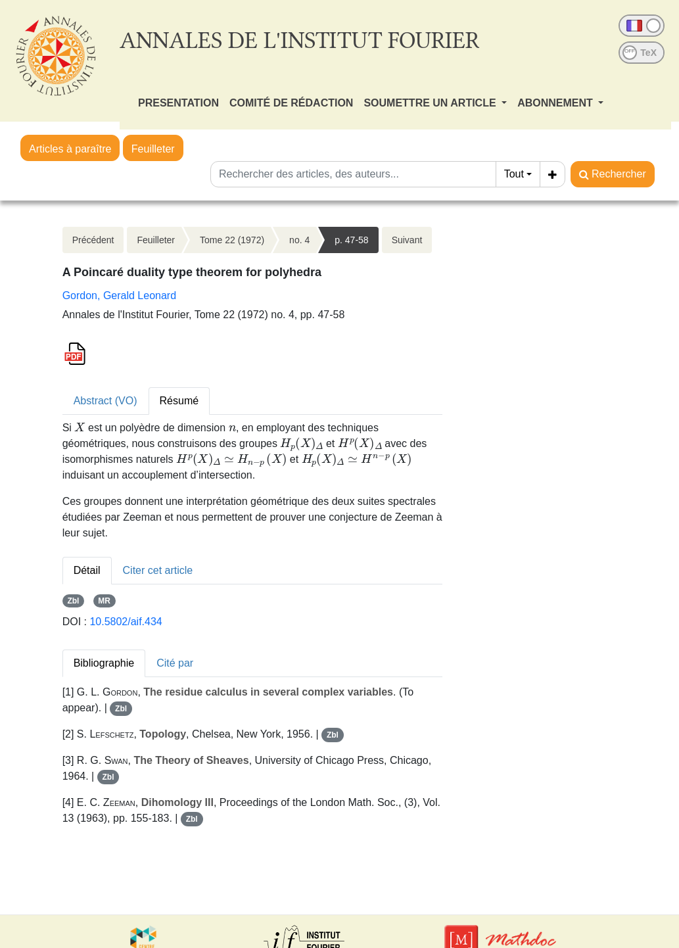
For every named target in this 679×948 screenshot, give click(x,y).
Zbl (73, 600)
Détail (87, 570)
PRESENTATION (178, 102)
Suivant (407, 240)
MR (104, 600)
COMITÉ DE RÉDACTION (291, 102)
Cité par (174, 663)
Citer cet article (158, 570)
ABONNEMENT (556, 102)
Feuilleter (153, 148)
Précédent (93, 240)
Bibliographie (104, 663)
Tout (514, 173)
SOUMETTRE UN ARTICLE (431, 102)
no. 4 (299, 240)
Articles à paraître (70, 148)
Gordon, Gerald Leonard (119, 295)
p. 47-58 (351, 240)
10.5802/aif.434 (125, 621)
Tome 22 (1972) (232, 240)
